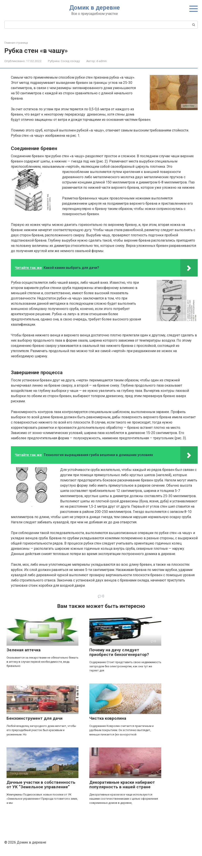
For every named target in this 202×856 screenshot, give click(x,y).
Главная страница (16, 42)
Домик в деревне (94, 7)
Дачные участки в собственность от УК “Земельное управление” (41, 784)
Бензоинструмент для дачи (35, 718)
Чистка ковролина (107, 718)
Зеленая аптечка (24, 649)
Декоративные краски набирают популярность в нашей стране (122, 784)
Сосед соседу (70, 61)
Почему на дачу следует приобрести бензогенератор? (119, 652)
